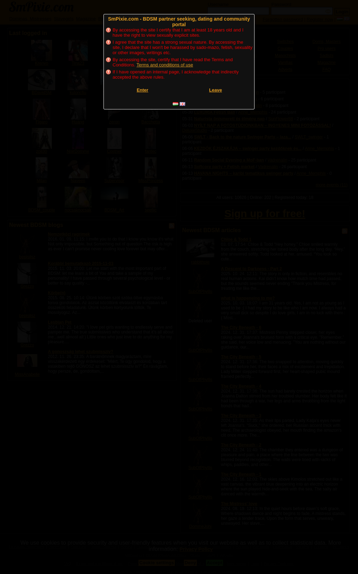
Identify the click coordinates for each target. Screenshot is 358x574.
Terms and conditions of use (164, 64)
